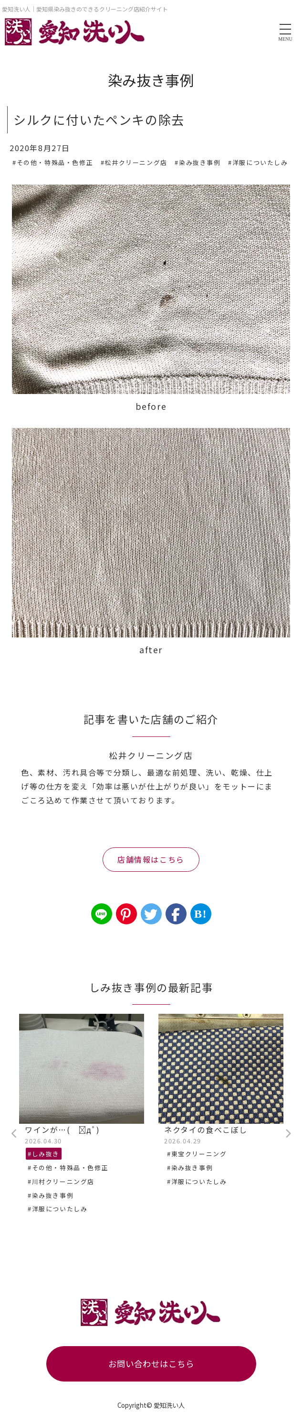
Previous (14, 1134)
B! (200, 914)
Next (287, 1134)
